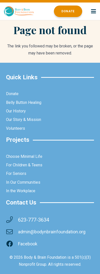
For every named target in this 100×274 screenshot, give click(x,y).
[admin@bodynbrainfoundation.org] (12, 232)
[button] (93, 11)
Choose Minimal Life (24, 156)
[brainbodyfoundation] (19, 11)
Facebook (27, 243)
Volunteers (15, 128)
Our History (16, 111)
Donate (12, 93)
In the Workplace (20, 190)
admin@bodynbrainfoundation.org (51, 231)
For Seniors (16, 173)
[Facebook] (12, 244)
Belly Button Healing (23, 102)
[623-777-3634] (12, 220)
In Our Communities (23, 182)
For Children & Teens (24, 165)
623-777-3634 (33, 220)
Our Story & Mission (23, 119)
